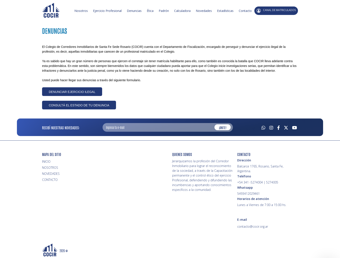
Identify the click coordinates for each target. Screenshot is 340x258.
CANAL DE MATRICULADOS (276, 10)
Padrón (164, 11)
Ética (150, 11)
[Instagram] (271, 127)
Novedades (204, 11)
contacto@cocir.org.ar (252, 226)
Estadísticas (225, 11)
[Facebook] (278, 127)
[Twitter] (286, 127)
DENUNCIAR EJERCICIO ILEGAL (72, 92)
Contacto (245, 11)
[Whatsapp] (263, 127)
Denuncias (134, 11)
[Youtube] (294, 127)
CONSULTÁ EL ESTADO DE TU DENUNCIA (79, 105)
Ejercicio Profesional (107, 11)
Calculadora (182, 11)
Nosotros (81, 11)
